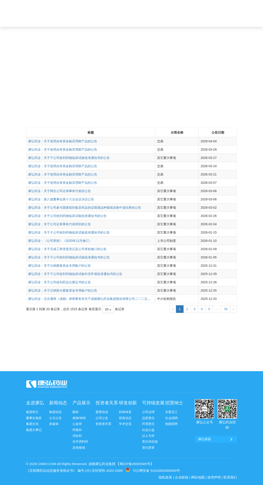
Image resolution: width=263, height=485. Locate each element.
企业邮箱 (181, 477)
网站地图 (198, 477)
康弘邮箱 (179, 4)
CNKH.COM (47, 464)
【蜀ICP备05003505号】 (135, 464)
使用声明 (214, 477)
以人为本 (148, 435)
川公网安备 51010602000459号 (156, 470)
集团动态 (55, 412)
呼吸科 (77, 430)
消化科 (77, 435)
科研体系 (125, 412)
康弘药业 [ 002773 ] (222, 4)
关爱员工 (171, 412)
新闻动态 (58, 402)
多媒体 (54, 424)
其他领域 (78, 447)
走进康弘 (35, 402)
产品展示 (81, 402)
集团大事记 (34, 430)
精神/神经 (79, 418)
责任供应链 (150, 441)
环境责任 (148, 424)
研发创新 (128, 402)
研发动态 (125, 418)
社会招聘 (171, 418)
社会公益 (148, 430)
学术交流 (125, 424)
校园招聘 (171, 424)
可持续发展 (153, 402)
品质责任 (148, 418)
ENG (227, 17)
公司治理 (148, 412)
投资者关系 (107, 402)
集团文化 (32, 424)
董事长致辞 (34, 418)
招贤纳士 (174, 402)
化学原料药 (80, 441)
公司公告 (102, 418)
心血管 (77, 424)
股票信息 (102, 412)
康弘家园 (196, 4)
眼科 (75, 412)
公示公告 (55, 418)
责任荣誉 (148, 447)
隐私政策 (165, 477)
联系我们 (230, 477)
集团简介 (32, 412)
